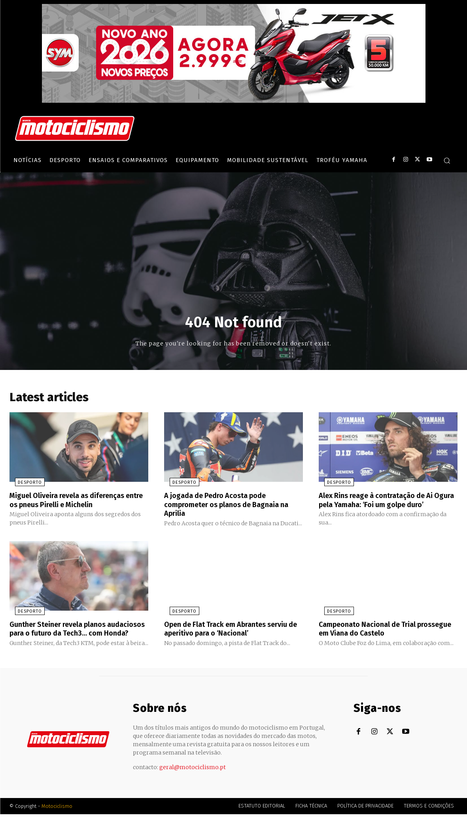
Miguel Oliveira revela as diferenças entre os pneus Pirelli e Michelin (74, 501)
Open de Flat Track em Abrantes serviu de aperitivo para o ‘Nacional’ (229, 638)
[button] (447, 160)
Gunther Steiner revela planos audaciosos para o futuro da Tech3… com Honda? (74, 642)
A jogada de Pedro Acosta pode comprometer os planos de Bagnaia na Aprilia (228, 505)
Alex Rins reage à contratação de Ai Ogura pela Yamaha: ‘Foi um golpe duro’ (383, 505)
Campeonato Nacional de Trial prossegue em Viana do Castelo (376, 638)
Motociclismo (57, 824)
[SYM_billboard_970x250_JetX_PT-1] (233, 101)
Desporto (24, 484)
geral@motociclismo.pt (192, 785)
